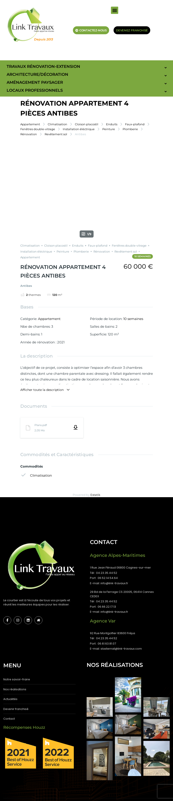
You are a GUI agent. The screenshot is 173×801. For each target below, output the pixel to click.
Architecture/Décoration (37, 74)
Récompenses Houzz (24, 655)
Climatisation (57, 124)
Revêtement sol (56, 134)
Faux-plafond (134, 124)
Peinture (108, 129)
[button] (114, 10)
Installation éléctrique (79, 129)
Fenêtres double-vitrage (37, 129)
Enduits (111, 124)
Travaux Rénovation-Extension (43, 66)
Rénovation (28, 134)
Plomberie (130, 129)
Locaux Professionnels (35, 90)
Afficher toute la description (45, 318)
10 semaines (133, 247)
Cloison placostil (86, 124)
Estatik (95, 422)
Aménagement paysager (35, 82)
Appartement (30, 124)
